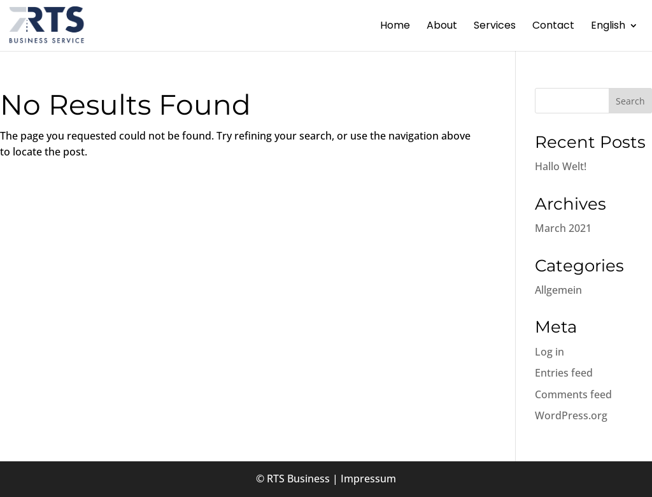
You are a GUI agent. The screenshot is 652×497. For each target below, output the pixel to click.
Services (495, 26)
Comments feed (573, 394)
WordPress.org (571, 415)
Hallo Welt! (560, 166)
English (608, 26)
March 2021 (563, 228)
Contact (553, 26)
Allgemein (558, 290)
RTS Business (298, 479)
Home (395, 26)
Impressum (368, 479)
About (442, 26)
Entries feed (564, 373)
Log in (549, 352)
